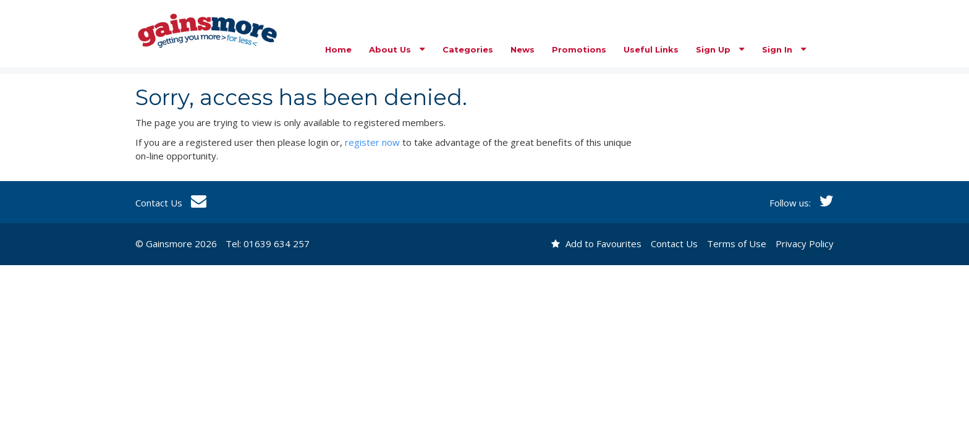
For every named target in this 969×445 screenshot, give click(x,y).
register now (372, 142)
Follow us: (801, 203)
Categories (467, 49)
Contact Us (170, 203)
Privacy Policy (805, 243)
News (522, 49)
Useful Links (651, 49)
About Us (397, 49)
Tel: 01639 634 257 (268, 243)
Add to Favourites (596, 243)
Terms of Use (736, 243)
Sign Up (720, 49)
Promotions (579, 49)
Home (338, 49)
